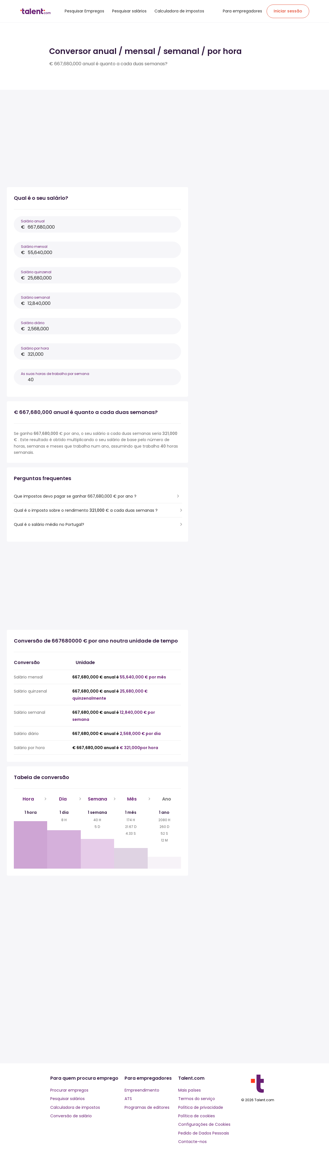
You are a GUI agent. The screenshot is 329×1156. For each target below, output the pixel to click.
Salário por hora (35, 348)
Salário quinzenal (36, 272)
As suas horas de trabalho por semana (55, 373)
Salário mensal (34, 246)
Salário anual (33, 221)
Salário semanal (35, 297)
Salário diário (32, 322)
